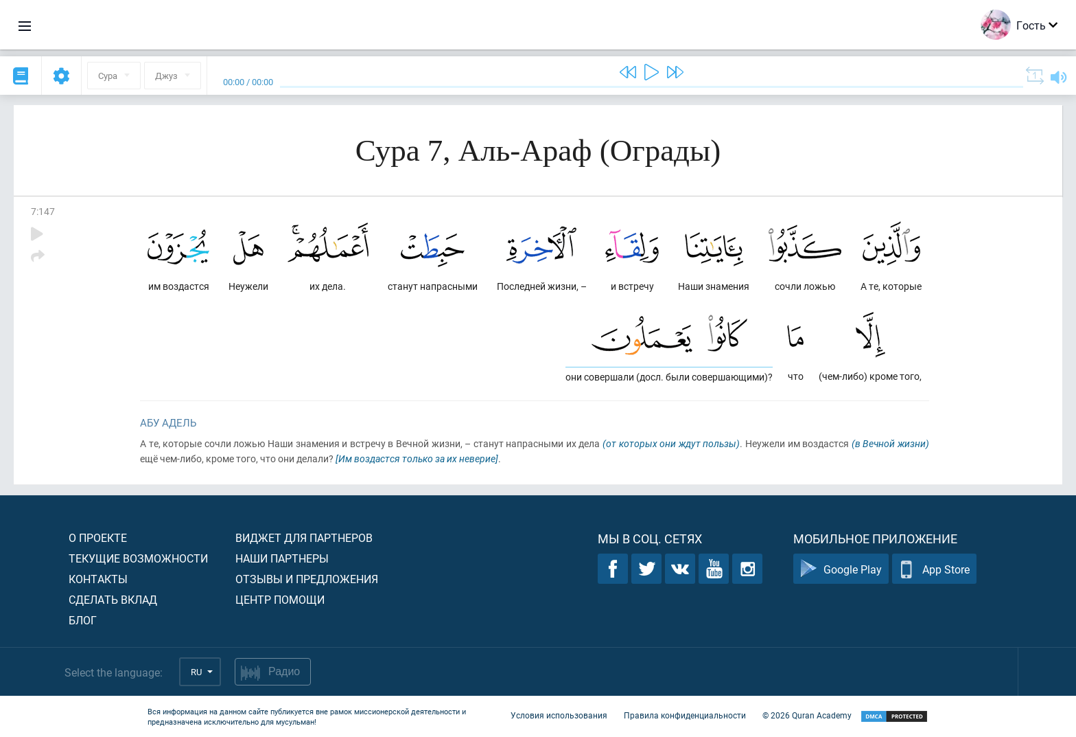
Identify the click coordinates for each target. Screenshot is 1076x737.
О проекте (98, 537)
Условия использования (559, 715)
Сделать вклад (113, 599)
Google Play (841, 569)
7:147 (43, 211)
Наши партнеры (282, 558)
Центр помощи (280, 599)
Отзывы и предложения (306, 578)
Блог (83, 620)
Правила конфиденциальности (685, 715)
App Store (934, 569)
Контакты (98, 578)
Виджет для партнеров (304, 537)
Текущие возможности (138, 558)
